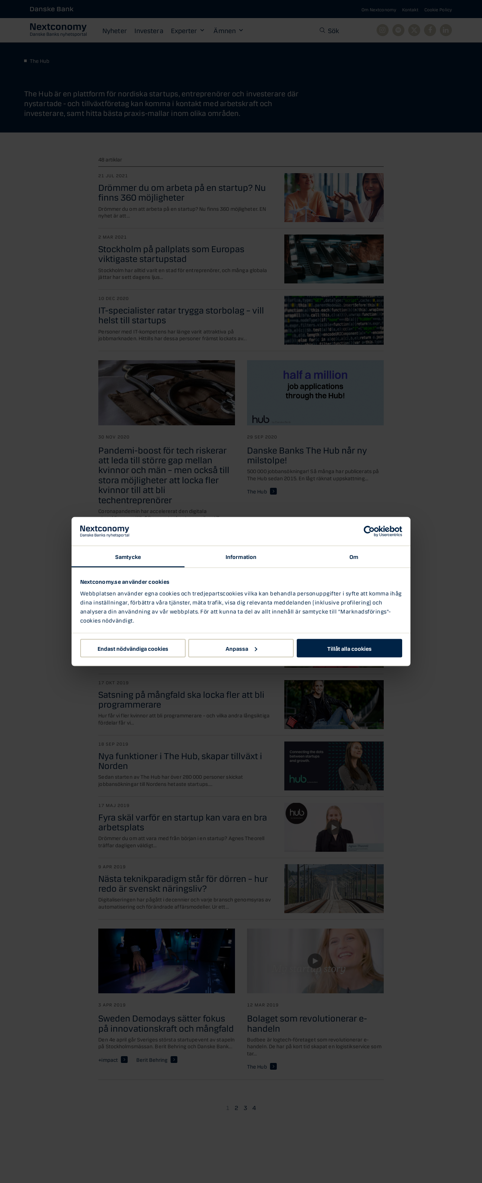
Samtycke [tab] (128, 556)
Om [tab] (353, 556)
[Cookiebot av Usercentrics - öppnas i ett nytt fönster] (369, 531)
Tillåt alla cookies (349, 648)
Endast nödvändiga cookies (133, 648)
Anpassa (241, 648)
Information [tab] (241, 556)
